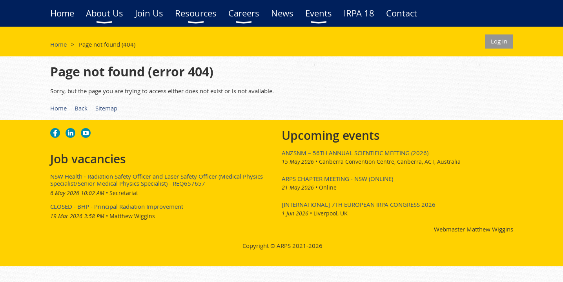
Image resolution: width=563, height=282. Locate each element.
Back (81, 108)
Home (58, 44)
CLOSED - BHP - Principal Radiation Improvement (116, 206)
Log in (499, 41)
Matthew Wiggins (132, 216)
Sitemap (106, 108)
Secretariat (123, 193)
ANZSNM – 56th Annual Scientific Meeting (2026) (355, 153)
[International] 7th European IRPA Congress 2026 (358, 204)
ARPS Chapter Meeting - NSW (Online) (337, 179)
